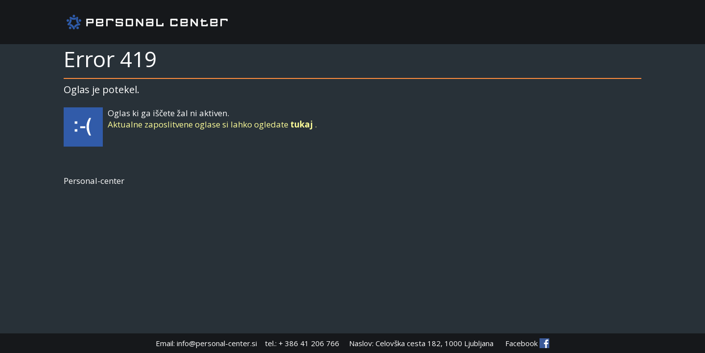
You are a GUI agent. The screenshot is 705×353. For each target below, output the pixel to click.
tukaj (301, 124)
